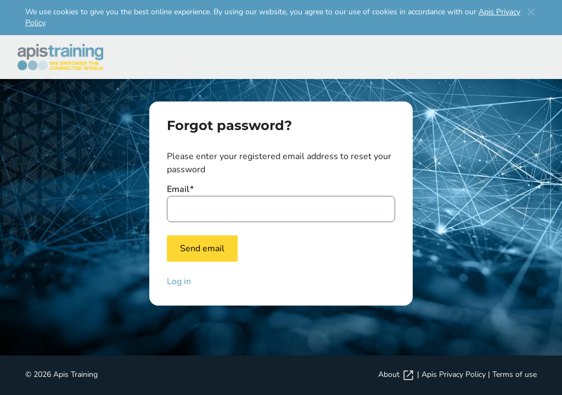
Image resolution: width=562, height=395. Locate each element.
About (396, 374)
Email (180, 189)
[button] (531, 12)
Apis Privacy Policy (454, 374)
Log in (179, 281)
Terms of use (514, 374)
